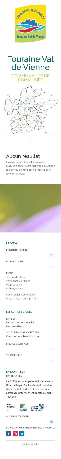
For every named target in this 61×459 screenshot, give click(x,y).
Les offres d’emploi (16, 326)
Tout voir (11, 397)
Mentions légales (30, 444)
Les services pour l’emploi (20, 322)
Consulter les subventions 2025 (22, 336)
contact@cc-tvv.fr (15, 288)
